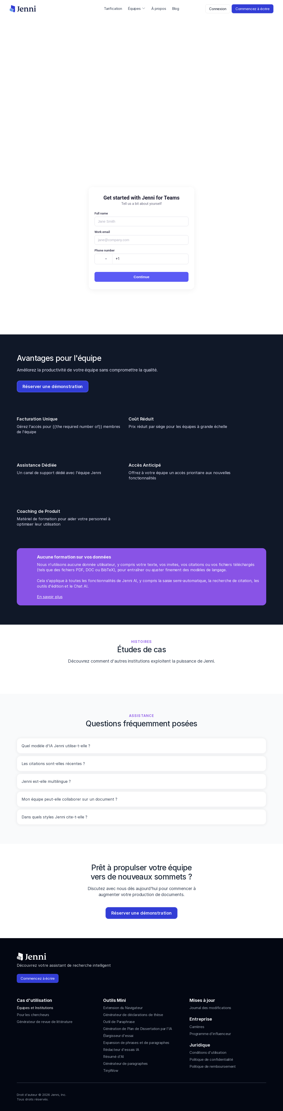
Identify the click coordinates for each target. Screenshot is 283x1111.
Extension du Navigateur (123, 1007)
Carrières (196, 1026)
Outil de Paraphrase (119, 1021)
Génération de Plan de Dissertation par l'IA (137, 1028)
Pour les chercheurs (33, 1014)
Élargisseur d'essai (118, 1035)
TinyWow (110, 1070)
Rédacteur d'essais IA (121, 1049)
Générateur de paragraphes (125, 1063)
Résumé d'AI (113, 1056)
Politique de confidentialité (211, 1059)
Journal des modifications (210, 1007)
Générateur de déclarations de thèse (133, 1014)
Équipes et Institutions (35, 1007)
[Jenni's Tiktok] (246, 1095)
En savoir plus (50, 596)
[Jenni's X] (255, 1095)
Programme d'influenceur (210, 1033)
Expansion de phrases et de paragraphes (136, 1042)
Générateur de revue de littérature (44, 1021)
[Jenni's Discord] (263, 1095)
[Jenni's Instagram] (229, 1095)
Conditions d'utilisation (207, 1052)
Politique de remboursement (212, 1066)
